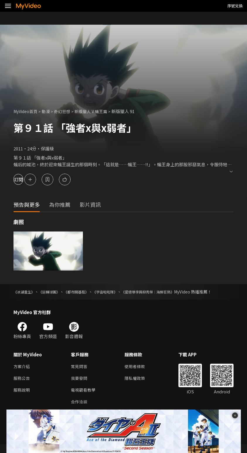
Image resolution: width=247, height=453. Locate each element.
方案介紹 (22, 373)
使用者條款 (137, 373)
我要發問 (79, 385)
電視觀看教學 (84, 398)
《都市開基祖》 (87, 292)
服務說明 (22, 398)
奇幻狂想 (66, 111)
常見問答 (79, 373)
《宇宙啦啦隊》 (121, 292)
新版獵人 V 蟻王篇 (96, 111)
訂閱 (25, 179)
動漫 (48, 111)
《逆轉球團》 (55, 292)
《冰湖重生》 (25, 292)
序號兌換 (235, 6)
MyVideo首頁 (26, 111)
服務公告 (22, 385)
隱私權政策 (137, 385)
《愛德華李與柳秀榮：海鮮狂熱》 (171, 292)
